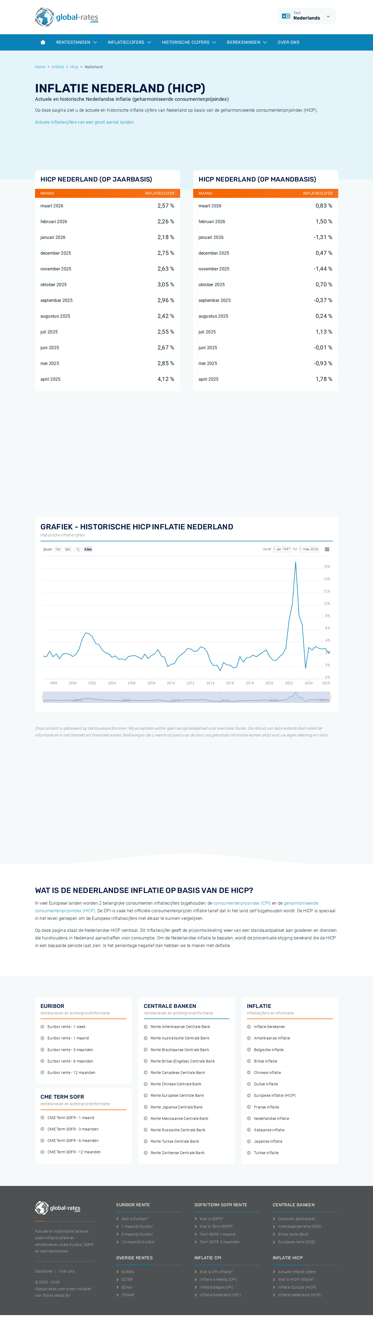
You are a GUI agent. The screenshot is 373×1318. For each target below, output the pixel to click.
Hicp (74, 67)
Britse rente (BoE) (291, 1234)
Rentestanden (76, 42)
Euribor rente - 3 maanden (66, 1050)
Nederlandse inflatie (268, 1118)
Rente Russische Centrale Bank (175, 1130)
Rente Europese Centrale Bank (174, 1095)
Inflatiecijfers (129, 42)
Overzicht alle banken (294, 1219)
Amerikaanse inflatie (268, 1038)
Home (40, 67)
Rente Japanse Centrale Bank (173, 1107)
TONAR (125, 1295)
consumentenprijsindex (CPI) (242, 903)
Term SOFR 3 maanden (217, 1242)
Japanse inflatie (265, 1141)
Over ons (288, 42)
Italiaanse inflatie (265, 1130)
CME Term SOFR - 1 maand (67, 1118)
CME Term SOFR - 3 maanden (69, 1129)
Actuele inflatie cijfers (294, 1272)
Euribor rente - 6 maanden (66, 1061)
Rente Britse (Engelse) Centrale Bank (179, 1061)
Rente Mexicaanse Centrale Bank (176, 1118)
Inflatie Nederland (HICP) (297, 1295)
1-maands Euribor (134, 1226)
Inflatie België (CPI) (214, 1287)
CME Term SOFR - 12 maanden (70, 1152)
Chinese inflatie (264, 1072)
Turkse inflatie (263, 1153)
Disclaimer (44, 1271)
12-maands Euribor (135, 1242)
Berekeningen (247, 42)
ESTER (124, 1279)
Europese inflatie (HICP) (271, 1095)
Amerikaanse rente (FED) (297, 1226)
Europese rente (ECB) (294, 1242)
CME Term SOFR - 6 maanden (69, 1140)
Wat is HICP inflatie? (293, 1279)
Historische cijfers (189, 42)
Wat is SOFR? (209, 1219)
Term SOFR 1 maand (215, 1234)
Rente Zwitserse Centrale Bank (174, 1153)
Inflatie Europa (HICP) (295, 1287)
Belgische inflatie (265, 1050)
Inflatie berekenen (266, 1027)
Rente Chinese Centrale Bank (173, 1084)
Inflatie (58, 67)
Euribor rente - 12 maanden (68, 1072)
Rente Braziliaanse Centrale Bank (176, 1050)
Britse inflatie (262, 1061)
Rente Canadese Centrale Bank (174, 1072)
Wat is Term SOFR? (214, 1226)
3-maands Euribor (134, 1234)
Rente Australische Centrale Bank (177, 1038)
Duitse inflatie (262, 1084)
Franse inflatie (263, 1107)
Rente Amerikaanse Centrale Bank (177, 1027)
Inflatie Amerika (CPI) (216, 1279)
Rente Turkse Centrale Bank (171, 1141)
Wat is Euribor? (132, 1219)
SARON (125, 1272)
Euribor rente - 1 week (63, 1027)
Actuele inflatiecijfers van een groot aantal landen (84, 122)
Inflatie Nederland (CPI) (218, 1295)
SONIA (124, 1287)
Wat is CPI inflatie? (214, 1272)
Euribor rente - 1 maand (64, 1038)
